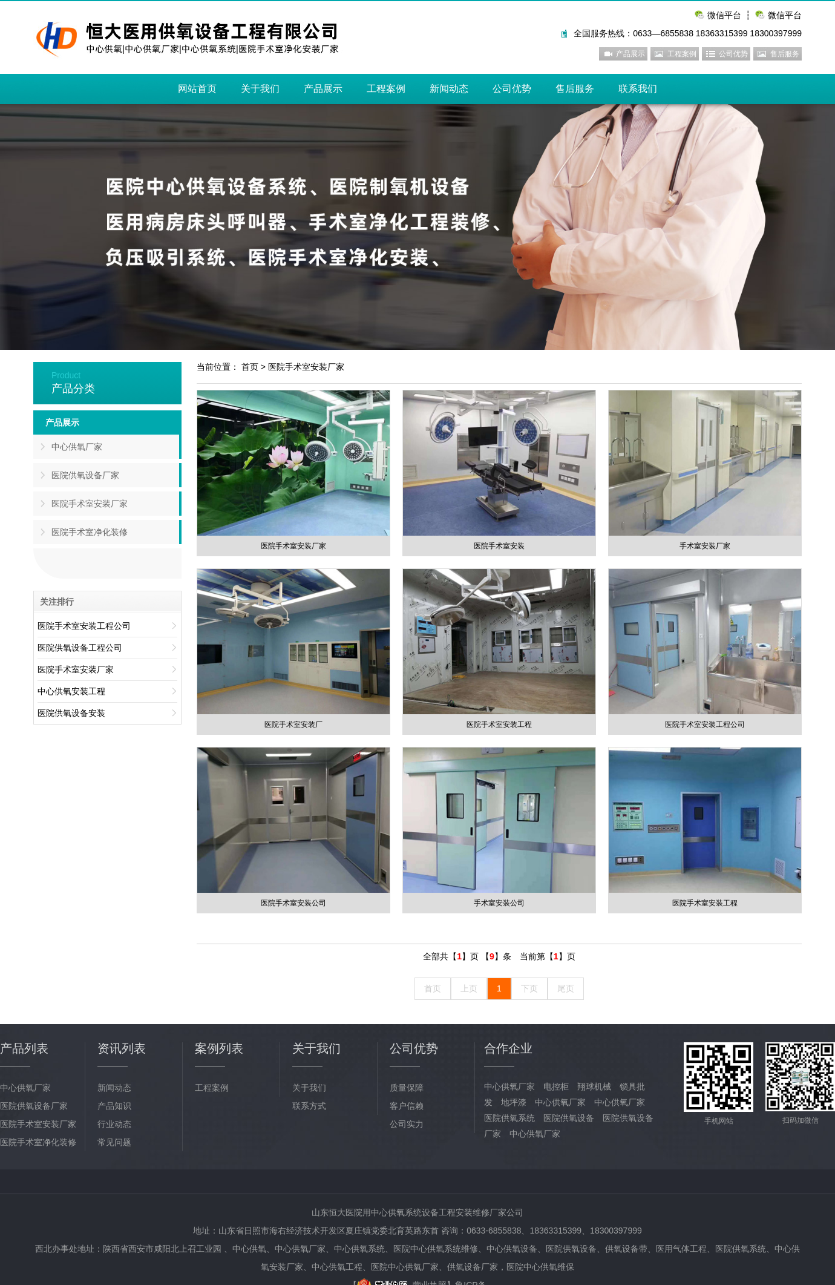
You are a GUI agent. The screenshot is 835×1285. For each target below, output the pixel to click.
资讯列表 (121, 1048)
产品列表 (24, 1048)
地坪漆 (513, 1102)
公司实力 (407, 1124)
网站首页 (197, 89)
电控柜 (556, 1086)
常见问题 (114, 1142)
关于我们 (260, 89)
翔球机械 (594, 1086)
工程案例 (681, 54)
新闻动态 (449, 89)
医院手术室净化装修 (89, 532)
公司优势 (733, 54)
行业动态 (114, 1124)
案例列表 (219, 1048)
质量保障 (407, 1088)
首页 (249, 367)
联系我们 (637, 89)
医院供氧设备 (568, 1118)
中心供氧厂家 (76, 447)
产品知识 (114, 1106)
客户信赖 (407, 1106)
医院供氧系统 (509, 1118)
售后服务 (784, 54)
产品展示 (630, 54)
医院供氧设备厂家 (85, 475)
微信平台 (785, 15)
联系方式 (309, 1106)
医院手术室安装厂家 (306, 367)
